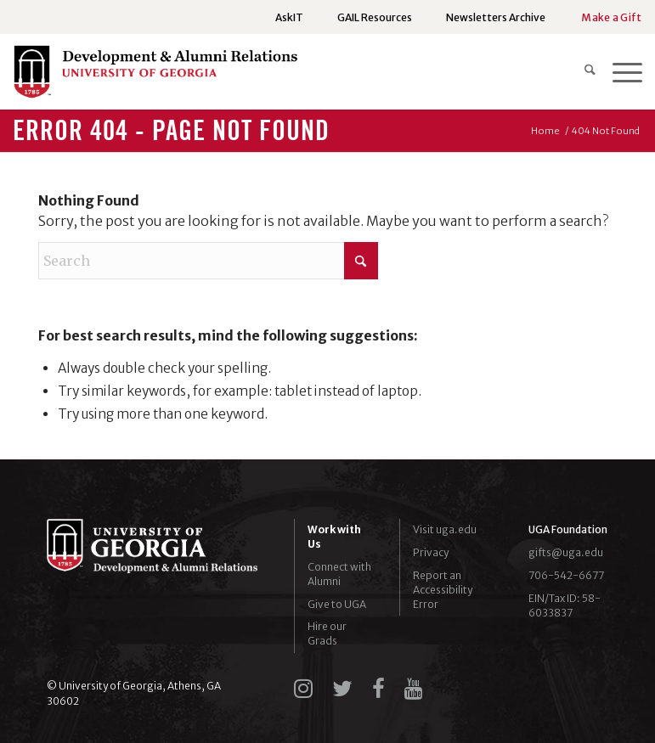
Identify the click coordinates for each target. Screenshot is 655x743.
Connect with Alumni (339, 574)
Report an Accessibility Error (442, 590)
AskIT (289, 17)
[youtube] (413, 688)
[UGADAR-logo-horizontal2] (155, 75)
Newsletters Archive (495, 17)
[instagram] (303, 688)
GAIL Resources (374, 17)
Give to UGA (337, 604)
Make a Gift (611, 17)
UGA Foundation (567, 529)
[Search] (581, 71)
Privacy (431, 552)
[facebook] (378, 688)
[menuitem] (289, 18)
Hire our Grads (327, 633)
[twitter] (342, 688)
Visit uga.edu (445, 529)
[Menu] (619, 71)
